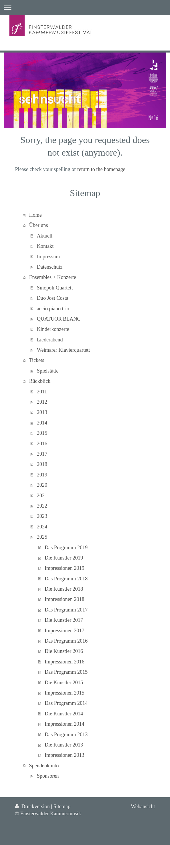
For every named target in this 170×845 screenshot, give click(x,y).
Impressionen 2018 (64, 599)
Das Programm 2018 (66, 579)
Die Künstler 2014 (64, 714)
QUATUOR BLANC (59, 319)
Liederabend (50, 340)
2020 (42, 485)
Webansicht (143, 806)
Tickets (36, 360)
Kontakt (45, 246)
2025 (42, 537)
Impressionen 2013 (64, 755)
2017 (42, 454)
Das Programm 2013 (66, 734)
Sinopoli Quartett (55, 288)
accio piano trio (53, 308)
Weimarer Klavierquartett (63, 350)
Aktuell (45, 236)
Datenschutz (50, 267)
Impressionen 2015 (64, 693)
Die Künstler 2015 (64, 682)
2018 (42, 464)
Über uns (38, 225)
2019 (42, 475)
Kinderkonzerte (53, 329)
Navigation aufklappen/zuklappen (85, 7)
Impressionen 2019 (64, 568)
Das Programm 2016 (66, 641)
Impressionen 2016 (64, 662)
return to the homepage (101, 169)
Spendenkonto (44, 765)
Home (35, 215)
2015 (42, 433)
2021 (42, 495)
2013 (42, 412)
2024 (42, 527)
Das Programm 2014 (66, 703)
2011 (42, 392)
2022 (42, 506)
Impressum (48, 256)
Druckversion (33, 806)
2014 (42, 423)
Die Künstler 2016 (64, 651)
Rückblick (40, 381)
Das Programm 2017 (66, 610)
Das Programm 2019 (66, 547)
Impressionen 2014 (64, 724)
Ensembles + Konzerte (52, 277)
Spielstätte (48, 371)
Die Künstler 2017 (64, 620)
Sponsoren (48, 776)
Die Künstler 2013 (64, 745)
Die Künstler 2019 (64, 558)
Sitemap (62, 806)
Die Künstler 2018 (64, 589)
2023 (42, 516)
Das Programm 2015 (66, 672)
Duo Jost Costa (52, 298)
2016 (42, 443)
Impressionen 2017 (64, 630)
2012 (42, 402)
